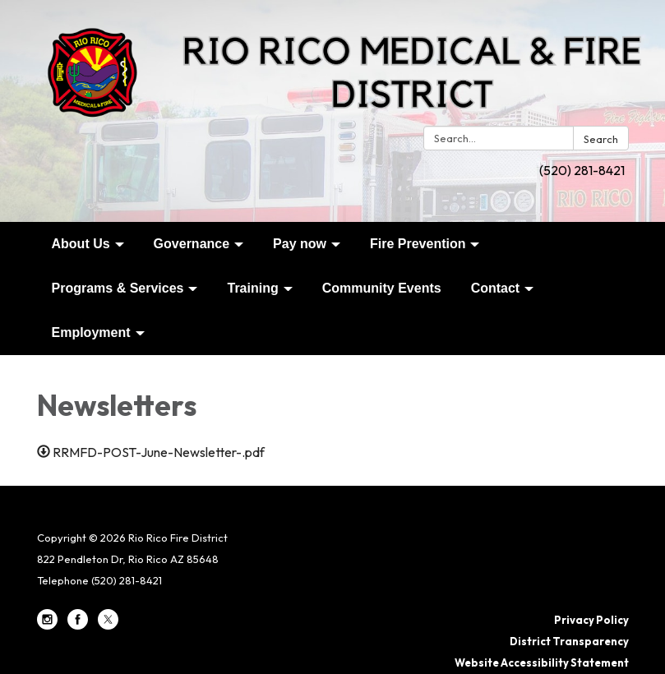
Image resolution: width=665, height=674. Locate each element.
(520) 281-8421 (582, 170)
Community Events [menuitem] (381, 288)
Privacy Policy (591, 619)
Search (601, 138)
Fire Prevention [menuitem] (417, 244)
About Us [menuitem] (81, 244)
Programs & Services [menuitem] (118, 288)
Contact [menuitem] (495, 288)
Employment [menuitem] (91, 332)
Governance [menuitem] (191, 244)
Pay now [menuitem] (299, 244)
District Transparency (569, 641)
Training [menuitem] (252, 288)
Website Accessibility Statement (542, 662)
